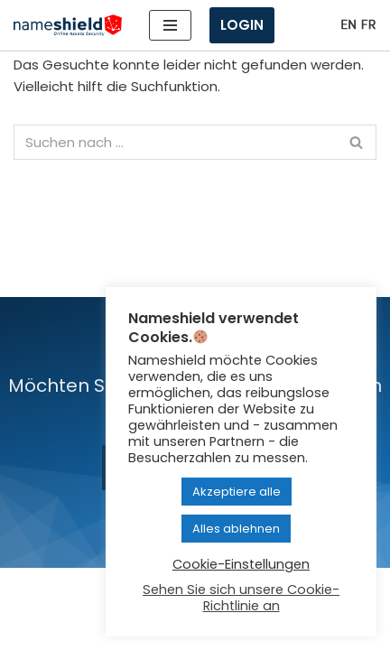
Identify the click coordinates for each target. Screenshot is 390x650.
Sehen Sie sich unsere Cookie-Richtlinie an (241, 597)
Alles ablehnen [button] (236, 528)
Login (242, 24)
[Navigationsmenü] (170, 25)
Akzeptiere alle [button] (236, 491)
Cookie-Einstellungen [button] (241, 564)
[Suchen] (175, 142)
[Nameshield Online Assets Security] (68, 25)
